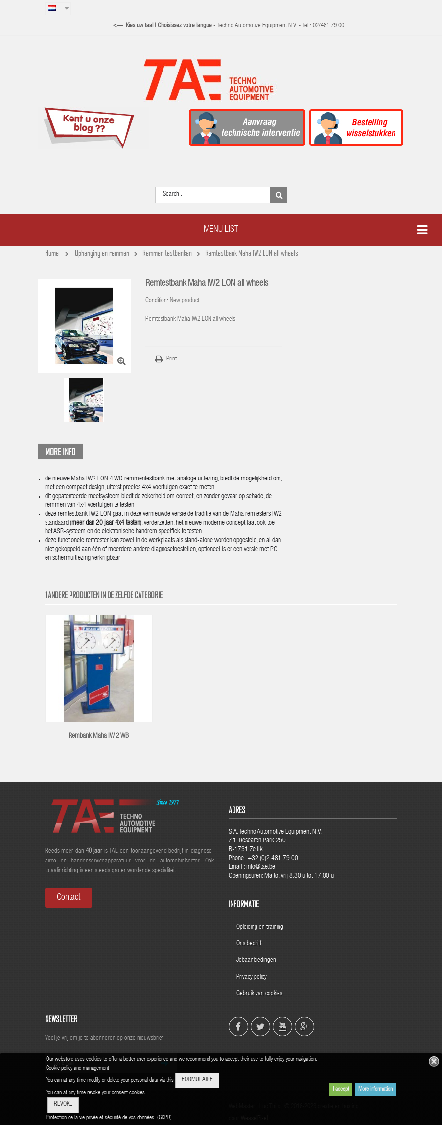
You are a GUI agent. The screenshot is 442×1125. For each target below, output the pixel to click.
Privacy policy (252, 977)
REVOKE (63, 1104)
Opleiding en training (259, 927)
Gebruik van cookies (259, 994)
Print (171, 359)
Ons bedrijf (248, 944)
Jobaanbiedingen (256, 960)
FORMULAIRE (197, 1080)
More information (375, 1089)
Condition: (156, 301)
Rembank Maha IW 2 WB (99, 736)
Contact (68, 897)
